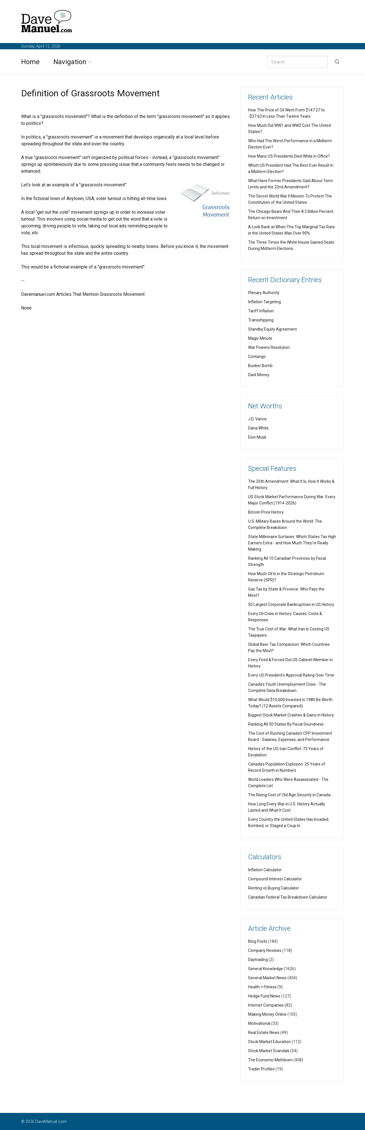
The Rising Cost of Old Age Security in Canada (289, 795)
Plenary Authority (263, 292)
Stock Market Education (269, 1041)
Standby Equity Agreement (272, 329)
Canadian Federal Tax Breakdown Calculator (287, 897)
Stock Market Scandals (268, 1050)
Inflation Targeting (264, 302)
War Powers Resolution (269, 347)
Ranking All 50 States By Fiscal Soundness (286, 724)
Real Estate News (263, 1032)
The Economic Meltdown (270, 1060)
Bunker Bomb (260, 365)
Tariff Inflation (261, 311)
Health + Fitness (262, 987)
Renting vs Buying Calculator (273, 888)
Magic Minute (260, 338)
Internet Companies (266, 1005)
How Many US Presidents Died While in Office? (289, 156)
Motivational (259, 1023)
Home (30, 62)
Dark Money (258, 374)
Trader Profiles (261, 1069)
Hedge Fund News (264, 996)
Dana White (258, 428)
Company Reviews (264, 950)
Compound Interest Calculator (275, 879)
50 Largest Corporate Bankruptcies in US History (291, 604)
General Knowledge (265, 968)
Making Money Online (267, 1014)
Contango (257, 356)
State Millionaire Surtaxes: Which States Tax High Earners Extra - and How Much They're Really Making (292, 542)
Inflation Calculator (265, 870)
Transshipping (260, 320)
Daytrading (258, 959)
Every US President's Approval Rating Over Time (291, 675)
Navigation (69, 62)
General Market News (267, 978)
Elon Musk (257, 437)
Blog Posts (257, 941)
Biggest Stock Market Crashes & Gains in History (291, 715)
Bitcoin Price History (266, 512)
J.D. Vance (257, 419)
